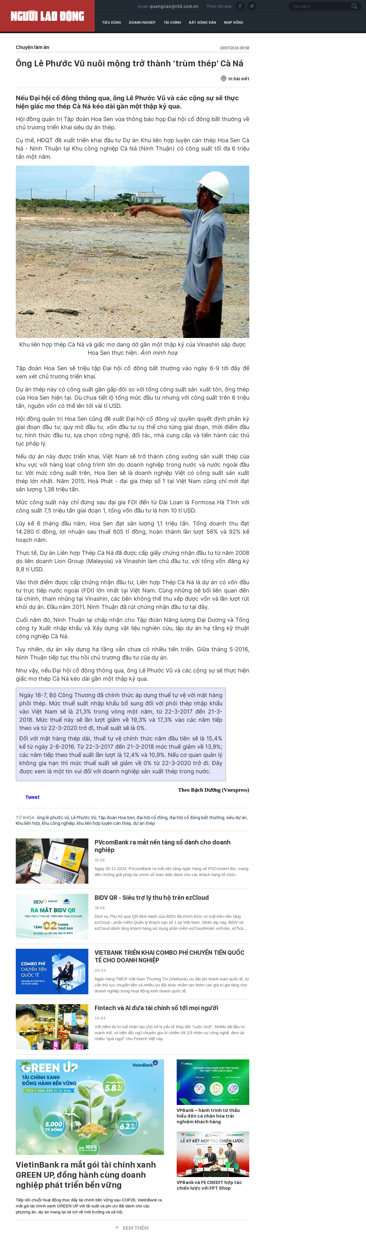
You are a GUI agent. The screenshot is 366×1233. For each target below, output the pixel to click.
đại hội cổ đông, (153, 817)
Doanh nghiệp (142, 22)
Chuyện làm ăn (32, 47)
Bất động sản (202, 22)
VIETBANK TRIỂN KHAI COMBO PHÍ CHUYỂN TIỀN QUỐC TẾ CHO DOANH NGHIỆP (170, 956)
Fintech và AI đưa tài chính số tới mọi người (156, 1008)
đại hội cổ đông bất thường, (197, 817)
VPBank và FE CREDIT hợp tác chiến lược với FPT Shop (209, 1185)
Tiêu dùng (111, 22)
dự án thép (144, 823)
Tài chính (172, 22)
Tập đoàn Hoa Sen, (117, 817)
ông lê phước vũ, (54, 817)
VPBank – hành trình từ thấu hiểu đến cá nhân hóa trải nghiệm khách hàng (208, 1116)
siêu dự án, (237, 817)
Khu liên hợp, (29, 823)
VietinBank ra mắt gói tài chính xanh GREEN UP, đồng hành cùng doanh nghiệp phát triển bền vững (86, 1175)
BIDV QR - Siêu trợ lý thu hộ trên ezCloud (152, 897)
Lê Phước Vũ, (84, 817)
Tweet (32, 797)
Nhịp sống (233, 22)
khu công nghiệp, (59, 823)
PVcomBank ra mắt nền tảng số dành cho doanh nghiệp (163, 846)
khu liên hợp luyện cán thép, (105, 823)
